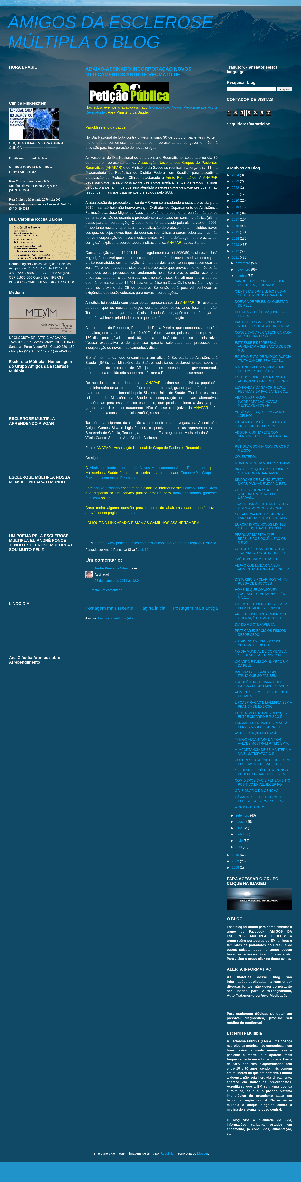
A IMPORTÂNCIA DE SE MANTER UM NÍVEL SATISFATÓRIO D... (263, 751)
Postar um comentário (106, 590)
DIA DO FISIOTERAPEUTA (255, 624)
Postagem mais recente (109, 608)
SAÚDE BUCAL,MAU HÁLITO (256, 559)
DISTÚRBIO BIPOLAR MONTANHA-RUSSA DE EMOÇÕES (261, 581)
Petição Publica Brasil (200, 488)
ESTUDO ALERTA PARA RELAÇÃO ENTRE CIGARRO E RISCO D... (261, 714)
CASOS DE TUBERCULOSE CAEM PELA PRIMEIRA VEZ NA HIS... (261, 606)
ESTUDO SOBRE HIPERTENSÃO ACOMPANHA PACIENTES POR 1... (263, 379)
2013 (236, 244)
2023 (236, 181)
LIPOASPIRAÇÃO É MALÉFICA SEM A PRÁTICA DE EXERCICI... (263, 704)
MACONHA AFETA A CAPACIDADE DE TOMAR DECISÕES (261, 369)
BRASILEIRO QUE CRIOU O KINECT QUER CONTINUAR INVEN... (262, 471)
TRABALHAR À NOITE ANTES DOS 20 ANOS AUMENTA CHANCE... (261, 506)
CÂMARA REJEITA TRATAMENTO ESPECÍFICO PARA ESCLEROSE (261, 799)
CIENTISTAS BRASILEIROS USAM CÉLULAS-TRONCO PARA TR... (261, 293)
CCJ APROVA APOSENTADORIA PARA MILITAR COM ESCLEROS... (262, 516)
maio (240, 840)
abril (239, 847)
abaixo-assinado (107, 488)
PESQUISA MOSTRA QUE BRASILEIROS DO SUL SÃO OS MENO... (260, 538)
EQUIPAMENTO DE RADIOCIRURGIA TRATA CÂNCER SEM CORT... (263, 358)
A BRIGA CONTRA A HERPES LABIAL (263, 463)
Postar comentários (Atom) (117, 618)
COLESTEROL (246, 456)
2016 (236, 226)
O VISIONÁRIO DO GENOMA (256, 790)
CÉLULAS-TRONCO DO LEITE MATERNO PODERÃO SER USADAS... (258, 493)
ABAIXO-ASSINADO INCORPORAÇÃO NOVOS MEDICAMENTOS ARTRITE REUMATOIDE (138, 71)
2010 (236, 855)
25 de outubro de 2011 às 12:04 (118, 580)
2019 (236, 207)
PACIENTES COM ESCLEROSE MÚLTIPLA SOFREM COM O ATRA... (263, 324)
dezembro (243, 263)
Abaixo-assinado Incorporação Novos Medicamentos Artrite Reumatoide (148, 468)
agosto (241, 821)
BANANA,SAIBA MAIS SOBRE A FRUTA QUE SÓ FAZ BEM (258, 673)
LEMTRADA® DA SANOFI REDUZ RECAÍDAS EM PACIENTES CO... (261, 389)
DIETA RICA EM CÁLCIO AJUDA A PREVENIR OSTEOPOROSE (260, 424)
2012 (236, 251)
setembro (243, 815)
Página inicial (152, 608)
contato (130, 513)
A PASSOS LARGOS (250, 807)
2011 (236, 257)
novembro (243, 269)
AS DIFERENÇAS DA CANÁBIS (258, 733)
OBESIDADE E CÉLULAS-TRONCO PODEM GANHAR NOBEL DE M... (261, 772)
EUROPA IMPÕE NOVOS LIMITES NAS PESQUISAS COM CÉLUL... (261, 526)
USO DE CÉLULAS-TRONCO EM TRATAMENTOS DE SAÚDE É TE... (262, 550)
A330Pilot (167, 1153)
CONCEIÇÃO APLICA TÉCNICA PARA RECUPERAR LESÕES (263, 334)
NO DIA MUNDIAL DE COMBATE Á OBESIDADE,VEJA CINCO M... (260, 653)
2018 (236, 213)
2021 (236, 194)
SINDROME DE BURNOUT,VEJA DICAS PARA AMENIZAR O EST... (261, 481)
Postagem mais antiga (195, 608)
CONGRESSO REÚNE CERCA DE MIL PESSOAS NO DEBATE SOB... (263, 762)
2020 (236, 200)
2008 (236, 867)
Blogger (202, 1153)
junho (240, 834)
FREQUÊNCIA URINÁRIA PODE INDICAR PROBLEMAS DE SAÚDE (262, 684)
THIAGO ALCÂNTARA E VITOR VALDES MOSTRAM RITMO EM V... (263, 741)
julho (239, 828)
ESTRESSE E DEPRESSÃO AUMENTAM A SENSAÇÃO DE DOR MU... (263, 346)
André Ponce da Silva (111, 568)
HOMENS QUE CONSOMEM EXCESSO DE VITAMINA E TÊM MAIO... (260, 593)
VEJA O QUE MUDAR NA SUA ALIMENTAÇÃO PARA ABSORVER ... (262, 569)
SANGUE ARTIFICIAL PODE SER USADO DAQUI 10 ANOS (259, 283)
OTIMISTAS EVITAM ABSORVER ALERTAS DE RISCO (259, 642)
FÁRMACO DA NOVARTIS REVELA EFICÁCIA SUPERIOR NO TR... (261, 725)
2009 (236, 861)
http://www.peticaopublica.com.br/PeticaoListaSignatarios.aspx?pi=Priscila (157, 543)
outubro (241, 275)
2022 (236, 187)
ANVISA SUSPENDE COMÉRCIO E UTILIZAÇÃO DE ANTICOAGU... (261, 616)
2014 (236, 238)
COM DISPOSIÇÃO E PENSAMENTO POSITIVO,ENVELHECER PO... (262, 782)
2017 (236, 219)
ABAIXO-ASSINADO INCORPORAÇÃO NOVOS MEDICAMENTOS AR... (256, 401)
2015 (236, 232)
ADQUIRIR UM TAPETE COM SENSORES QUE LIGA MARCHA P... (261, 436)
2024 (236, 175)
